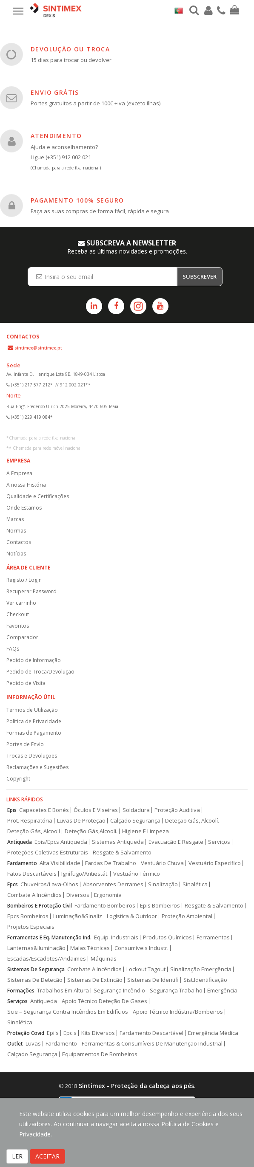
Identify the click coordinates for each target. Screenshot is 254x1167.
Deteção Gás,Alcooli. (91, 831)
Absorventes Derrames (113, 884)
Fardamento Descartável (151, 1033)
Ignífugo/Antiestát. (84, 874)
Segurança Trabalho (176, 990)
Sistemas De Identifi (153, 980)
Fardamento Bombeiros (104, 905)
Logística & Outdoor (132, 916)
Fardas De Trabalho (110, 863)
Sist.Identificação (205, 980)
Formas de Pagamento (33, 732)
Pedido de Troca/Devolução (40, 671)
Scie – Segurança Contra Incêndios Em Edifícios (67, 1012)
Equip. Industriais (116, 937)
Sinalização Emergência (200, 969)
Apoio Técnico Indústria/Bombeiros (178, 1012)
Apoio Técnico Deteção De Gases (104, 1001)
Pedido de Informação (33, 660)
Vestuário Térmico (136, 874)
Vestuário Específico (214, 863)
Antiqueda (19, 842)
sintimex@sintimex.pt (38, 348)
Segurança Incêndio (119, 990)
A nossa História (26, 484)
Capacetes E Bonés (44, 810)
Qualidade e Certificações (37, 496)
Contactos (18, 542)
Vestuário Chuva (162, 863)
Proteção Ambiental (187, 916)
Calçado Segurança (135, 820)
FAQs (12, 648)
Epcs (12, 884)
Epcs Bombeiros (28, 916)
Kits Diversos (98, 1033)
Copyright (18, 778)
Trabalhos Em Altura (63, 990)
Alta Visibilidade (60, 863)
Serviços (219, 842)
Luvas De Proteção (81, 820)
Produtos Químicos (167, 937)
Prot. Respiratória (29, 820)
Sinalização (163, 884)
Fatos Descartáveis (32, 874)
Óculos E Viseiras (96, 810)
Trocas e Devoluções (31, 755)
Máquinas (104, 958)
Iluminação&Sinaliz (77, 916)
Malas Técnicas (90, 948)
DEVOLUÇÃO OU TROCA (70, 49)
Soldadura (136, 810)
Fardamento (22, 863)
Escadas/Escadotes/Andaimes (46, 958)
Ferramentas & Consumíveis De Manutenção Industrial (152, 1043)
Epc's (70, 1033)
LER (17, 1156)
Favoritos (17, 625)
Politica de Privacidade (33, 721)
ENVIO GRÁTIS (55, 92)
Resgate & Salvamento (122, 852)
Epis (12, 810)
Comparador (22, 637)
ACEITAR (47, 1156)
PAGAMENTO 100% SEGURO (77, 200)
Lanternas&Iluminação (36, 948)
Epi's (53, 1033)
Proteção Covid (25, 1033)
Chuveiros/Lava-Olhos (49, 884)
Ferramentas (213, 937)
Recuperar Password (31, 591)
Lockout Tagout (146, 969)
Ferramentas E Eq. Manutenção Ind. (49, 937)
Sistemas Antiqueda (118, 842)
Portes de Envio (25, 744)
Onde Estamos (24, 507)
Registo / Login (24, 580)
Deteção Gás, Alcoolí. (192, 820)
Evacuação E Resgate (175, 842)
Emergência (222, 990)
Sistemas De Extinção (95, 980)
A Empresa (19, 473)
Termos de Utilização (32, 709)
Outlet (15, 1043)
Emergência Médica (213, 1033)
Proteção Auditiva (177, 810)
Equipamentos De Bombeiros (99, 1054)
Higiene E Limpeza (145, 831)
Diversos (77, 895)
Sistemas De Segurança (36, 969)
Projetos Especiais (30, 927)
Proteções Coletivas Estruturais (47, 852)
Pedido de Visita (26, 683)
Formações (20, 990)
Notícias (16, 553)
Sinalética (195, 884)
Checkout (17, 614)
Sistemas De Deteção (35, 980)
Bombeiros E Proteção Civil (39, 905)
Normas (16, 530)
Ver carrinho (21, 602)
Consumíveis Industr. (141, 948)
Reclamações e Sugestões (37, 767)
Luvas (33, 1043)
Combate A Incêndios (34, 895)
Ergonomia (108, 895)
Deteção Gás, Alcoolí (33, 831)
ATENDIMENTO (56, 136)
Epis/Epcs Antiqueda (60, 842)
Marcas (15, 519)
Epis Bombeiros (160, 905)
